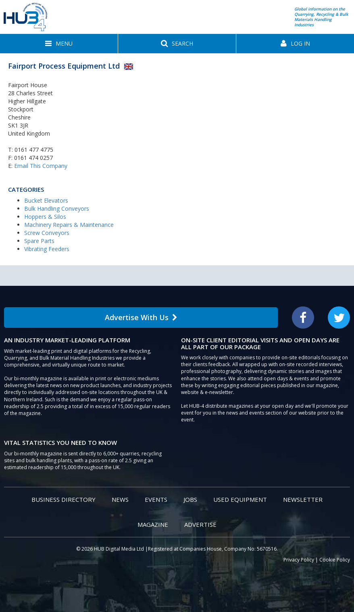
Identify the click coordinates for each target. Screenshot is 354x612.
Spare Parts (39, 241)
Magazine (152, 524)
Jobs (190, 499)
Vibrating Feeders (46, 249)
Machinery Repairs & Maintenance (69, 224)
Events (156, 499)
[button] (59, 43)
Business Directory (63, 499)
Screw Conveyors (46, 233)
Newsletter (303, 499)
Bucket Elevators (46, 200)
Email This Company (40, 166)
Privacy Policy (298, 559)
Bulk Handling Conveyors (56, 208)
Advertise (200, 524)
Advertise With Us (141, 317)
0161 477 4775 (34, 149)
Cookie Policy (334, 559)
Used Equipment (240, 499)
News (120, 499)
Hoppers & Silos (45, 216)
